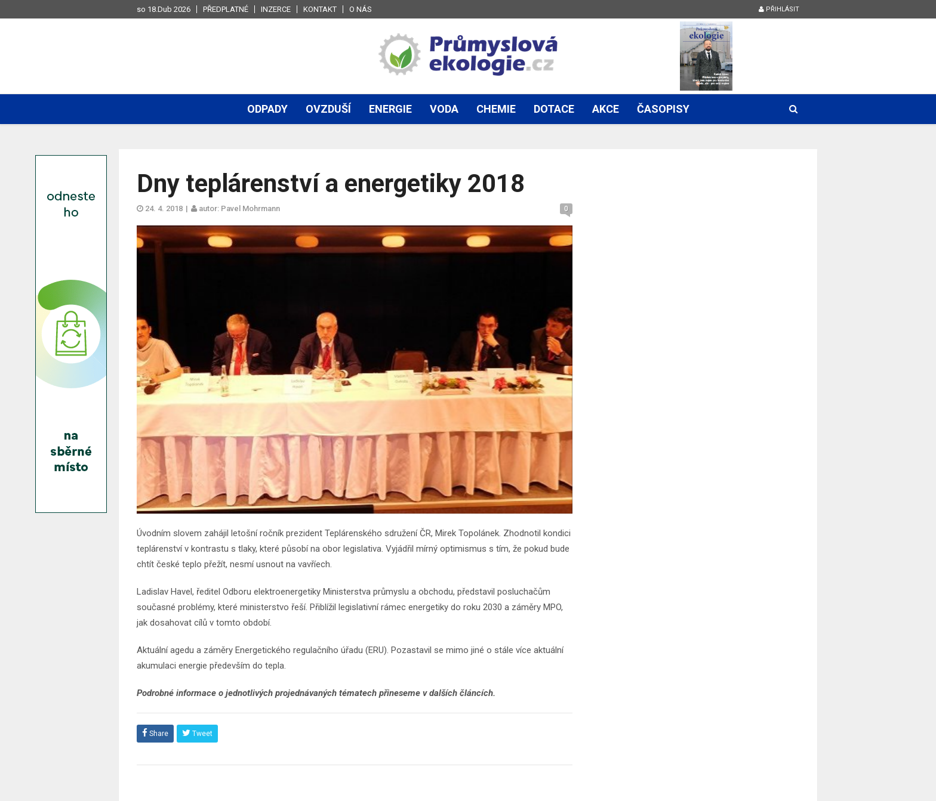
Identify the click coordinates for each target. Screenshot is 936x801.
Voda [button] (444, 109)
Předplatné (225, 9)
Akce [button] (605, 109)
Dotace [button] (554, 109)
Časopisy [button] (663, 109)
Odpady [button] (267, 109)
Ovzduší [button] (328, 109)
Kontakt (320, 9)
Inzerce (276, 9)
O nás (360, 9)
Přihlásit (779, 9)
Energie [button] (390, 109)
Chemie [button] (496, 109)
